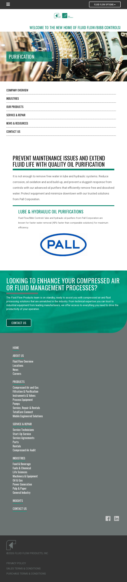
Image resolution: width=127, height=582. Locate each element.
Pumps (16, 404)
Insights (18, 501)
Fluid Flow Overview (23, 361)
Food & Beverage (22, 464)
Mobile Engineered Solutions (28, 416)
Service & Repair (15, 115)
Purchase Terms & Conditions (26, 573)
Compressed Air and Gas (25, 387)
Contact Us (13, 131)
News (15, 369)
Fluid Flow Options (105, 4)
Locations (18, 365)
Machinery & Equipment (25, 476)
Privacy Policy (16, 563)
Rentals (17, 446)
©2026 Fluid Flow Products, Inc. (27, 553)
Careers (17, 373)
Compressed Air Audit (24, 450)
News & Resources (17, 123)
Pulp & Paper (20, 488)
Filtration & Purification (25, 391)
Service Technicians (23, 430)
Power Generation (22, 484)
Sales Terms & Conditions (23, 568)
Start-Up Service (22, 434)
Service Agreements (23, 438)
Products (19, 382)
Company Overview (17, 90)
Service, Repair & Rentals (26, 408)
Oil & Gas (18, 480)
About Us (18, 355)
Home (16, 348)
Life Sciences (20, 472)
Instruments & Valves (24, 395)
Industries (12, 98)
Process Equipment (23, 400)
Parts (16, 442)
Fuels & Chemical (22, 468)
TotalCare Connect (23, 412)
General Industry (21, 492)
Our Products (14, 107)
